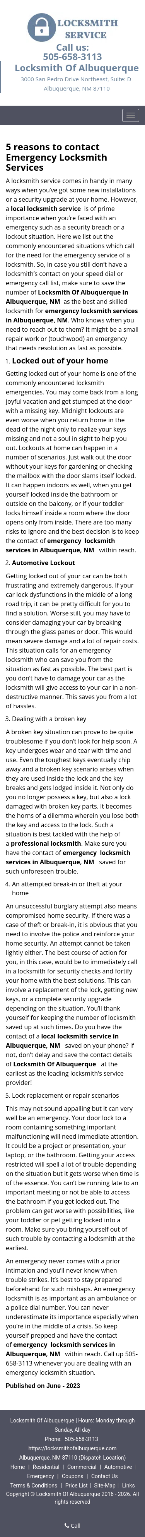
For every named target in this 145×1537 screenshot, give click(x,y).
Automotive (118, 1467)
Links (128, 1485)
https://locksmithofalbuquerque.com (73, 1448)
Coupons (73, 1476)
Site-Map (105, 1485)
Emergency (40, 1476)
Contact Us (104, 1476)
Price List (76, 1485)
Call (72, 1525)
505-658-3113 (72, 56)
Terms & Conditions (33, 1485)
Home (17, 1467)
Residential (46, 1467)
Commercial (81, 1467)
